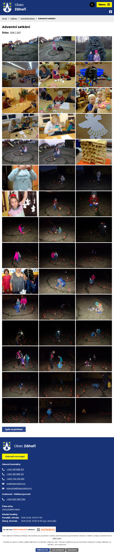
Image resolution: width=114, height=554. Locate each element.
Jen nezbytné (58, 550)
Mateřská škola (28, 18)
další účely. (57, 538)
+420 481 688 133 (15, 474)
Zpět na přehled (14, 429)
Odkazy (13, 18)
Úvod (4, 18)
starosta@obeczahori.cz (19, 488)
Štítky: (5, 32)
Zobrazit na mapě (15, 456)
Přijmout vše (42, 550)
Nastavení (72, 550)
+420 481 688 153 (15, 469)
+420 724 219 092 (15, 478)
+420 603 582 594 (15, 499)
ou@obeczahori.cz (15, 483)
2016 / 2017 (15, 32)
